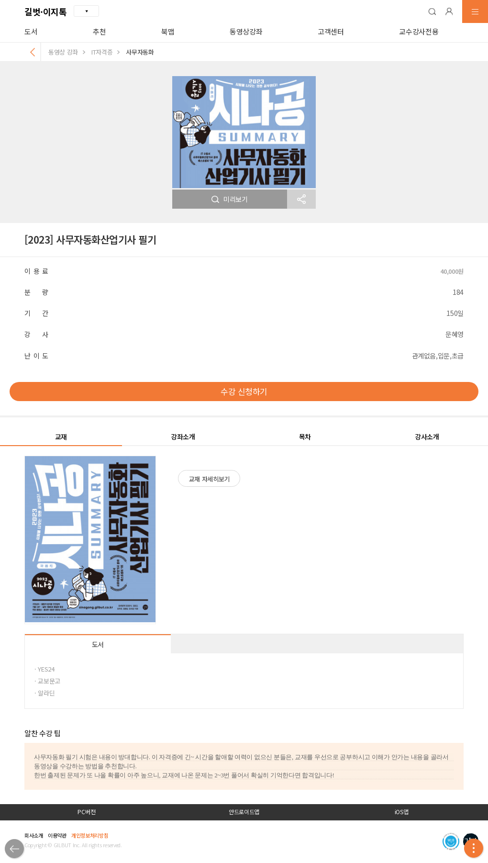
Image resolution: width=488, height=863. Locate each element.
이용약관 (57, 835)
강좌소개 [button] (183, 436)
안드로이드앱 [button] (244, 812)
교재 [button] (61, 436)
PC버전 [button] (86, 812)
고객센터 (331, 31)
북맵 (167, 31)
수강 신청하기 (244, 391)
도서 (30, 31)
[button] (432, 11)
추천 (99, 31)
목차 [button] (305, 436)
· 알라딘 (44, 692)
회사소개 (33, 835)
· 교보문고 (47, 680)
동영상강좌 (246, 31)
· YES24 (44, 668)
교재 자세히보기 (209, 478)
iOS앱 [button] (402, 812)
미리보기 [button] (229, 199)
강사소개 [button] (427, 436)
